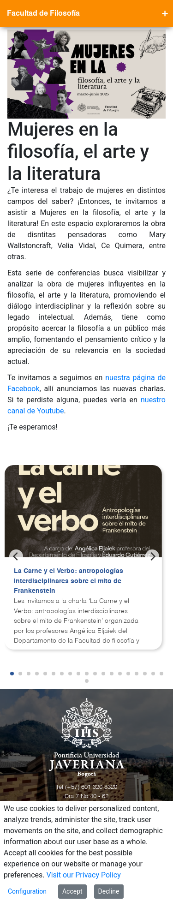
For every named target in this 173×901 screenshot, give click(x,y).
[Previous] (16, 556)
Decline (108, 891)
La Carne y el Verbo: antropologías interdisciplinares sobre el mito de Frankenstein (68, 581)
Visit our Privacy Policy (84, 875)
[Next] (152, 556)
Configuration (27, 891)
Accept (72, 891)
